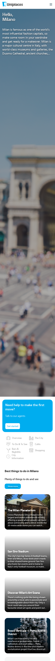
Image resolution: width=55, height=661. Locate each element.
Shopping (37, 450)
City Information (15, 456)
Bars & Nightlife (13, 450)
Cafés (34, 444)
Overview (14, 438)
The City (36, 438)
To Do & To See (16, 444)
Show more (13, 486)
